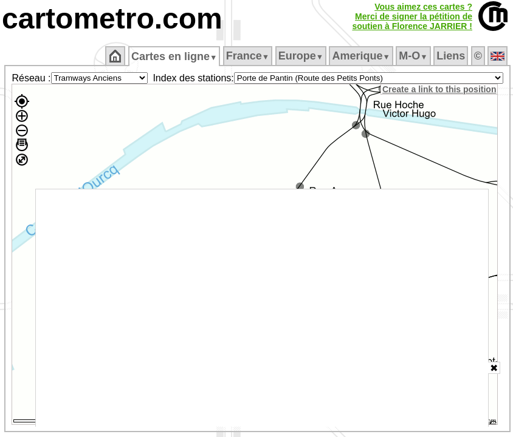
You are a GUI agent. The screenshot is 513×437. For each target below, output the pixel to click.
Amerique (361, 56)
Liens (450, 56)
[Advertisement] (262, 308)
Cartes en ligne (174, 56)
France (247, 56)
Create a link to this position (439, 89)
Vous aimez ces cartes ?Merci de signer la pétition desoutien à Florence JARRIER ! (412, 16)
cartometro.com (112, 18)
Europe (300, 56)
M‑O (413, 56)
